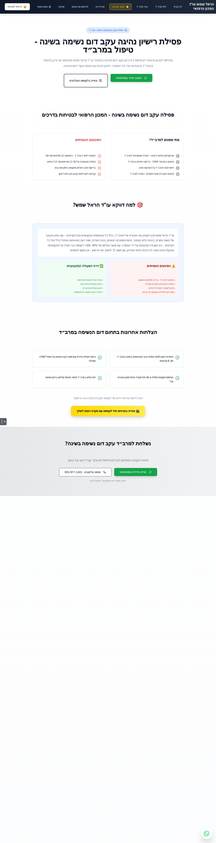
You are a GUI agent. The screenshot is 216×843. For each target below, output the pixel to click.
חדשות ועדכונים (80, 6)
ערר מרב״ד (142, 6)
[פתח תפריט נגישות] (3, 421)
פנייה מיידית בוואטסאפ (136, 472)
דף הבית (178, 6)
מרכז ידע (100, 6)
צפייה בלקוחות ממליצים (86, 80)
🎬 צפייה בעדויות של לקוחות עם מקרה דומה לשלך (108, 411)
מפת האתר (44, 6)
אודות (61, 6)
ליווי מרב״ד (160, 6)
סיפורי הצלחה (120, 7)
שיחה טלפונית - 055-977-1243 (85, 472)
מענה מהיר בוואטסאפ (131, 78)
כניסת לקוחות (17, 7)
